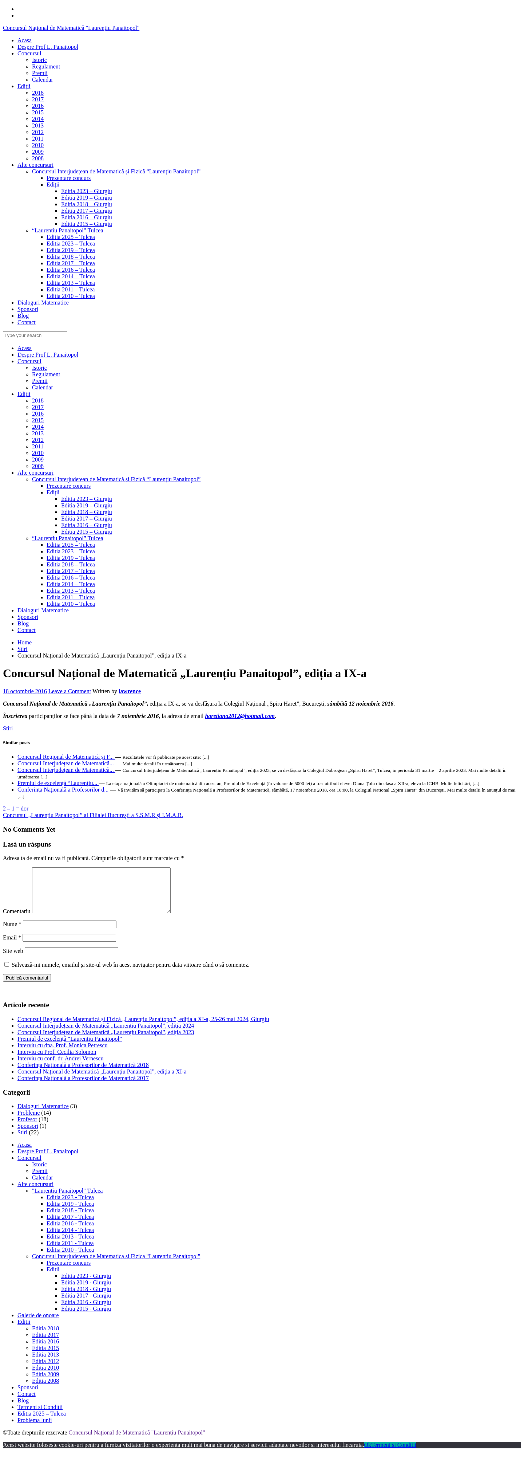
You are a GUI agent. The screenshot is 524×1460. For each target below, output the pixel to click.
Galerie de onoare (38, 1324)
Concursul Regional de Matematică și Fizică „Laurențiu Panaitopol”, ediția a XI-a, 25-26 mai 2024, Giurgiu (143, 1028)
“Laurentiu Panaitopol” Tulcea (67, 538)
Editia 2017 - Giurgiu (86, 1304)
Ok (368, 1454)
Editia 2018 (45, 1337)
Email (12, 946)
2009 (38, 459)
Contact (26, 630)
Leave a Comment (69, 691)
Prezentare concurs (69, 486)
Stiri (22, 649)
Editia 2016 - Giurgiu (86, 1311)
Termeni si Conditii (40, 1416)
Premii (40, 381)
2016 (38, 414)
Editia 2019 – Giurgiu (86, 505)
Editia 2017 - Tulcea (70, 1225)
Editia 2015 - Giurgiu (86, 1317)
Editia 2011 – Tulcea (71, 597)
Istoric (39, 368)
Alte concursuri (35, 473)
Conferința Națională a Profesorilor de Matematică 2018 (83, 1074)
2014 (38, 427)
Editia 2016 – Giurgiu (86, 525)
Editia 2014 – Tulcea (71, 584)
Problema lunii (34, 1429)
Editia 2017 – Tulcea (71, 571)
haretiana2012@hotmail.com (240, 716)
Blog (23, 623)
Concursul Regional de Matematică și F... (66, 757)
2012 (38, 440)
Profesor (27, 1128)
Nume (12, 933)
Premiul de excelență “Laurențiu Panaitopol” (69, 1047)
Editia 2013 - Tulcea (70, 1245)
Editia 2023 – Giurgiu (86, 499)
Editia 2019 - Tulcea (70, 1212)
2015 (38, 420)
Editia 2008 (45, 1389)
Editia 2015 (45, 1357)
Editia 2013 (45, 1363)
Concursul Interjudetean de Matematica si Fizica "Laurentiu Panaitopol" (116, 1265)
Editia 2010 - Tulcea (70, 1258)
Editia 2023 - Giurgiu (86, 1285)
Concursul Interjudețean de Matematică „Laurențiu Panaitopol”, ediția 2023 (105, 1041)
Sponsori (27, 617)
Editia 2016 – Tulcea (71, 577)
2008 (38, 466)
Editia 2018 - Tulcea (70, 1219)
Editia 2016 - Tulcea (70, 1232)
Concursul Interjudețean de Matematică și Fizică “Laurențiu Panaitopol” (116, 479)
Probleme (28, 1121)
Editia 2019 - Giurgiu (86, 1291)
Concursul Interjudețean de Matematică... (66, 763)
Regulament (46, 374)
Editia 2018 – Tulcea (71, 564)
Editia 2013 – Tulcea (71, 591)
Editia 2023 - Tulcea (70, 1206)
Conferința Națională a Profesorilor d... (63, 789)
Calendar (42, 387)
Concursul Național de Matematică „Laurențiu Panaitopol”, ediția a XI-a (101, 1080)
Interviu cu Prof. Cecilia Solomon (56, 1060)
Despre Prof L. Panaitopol (47, 355)
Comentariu (17, 920)
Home (24, 642)
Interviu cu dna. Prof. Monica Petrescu (62, 1054)
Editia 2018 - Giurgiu (86, 1298)
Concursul (29, 361)
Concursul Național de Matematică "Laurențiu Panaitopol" (71, 28)
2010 (38, 453)
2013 (38, 433)
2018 (38, 400)
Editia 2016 (45, 1350)
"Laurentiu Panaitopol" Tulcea (67, 1199)
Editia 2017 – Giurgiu (86, 518)
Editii (53, 1278)
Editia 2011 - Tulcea (70, 1252)
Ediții (24, 394)
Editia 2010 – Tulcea (71, 604)
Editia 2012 (45, 1370)
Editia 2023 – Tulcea (71, 551)
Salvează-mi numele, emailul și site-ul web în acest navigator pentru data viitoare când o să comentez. (131, 973)
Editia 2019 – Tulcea (71, 558)
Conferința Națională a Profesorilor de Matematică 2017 (83, 1087)
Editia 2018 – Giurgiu (86, 512)
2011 (37, 446)
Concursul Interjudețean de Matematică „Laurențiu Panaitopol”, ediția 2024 (105, 1034)
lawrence (130, 691)
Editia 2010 (45, 1376)
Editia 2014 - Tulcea (70, 1239)
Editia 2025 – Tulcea (71, 545)
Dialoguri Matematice (43, 610)
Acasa (24, 348)
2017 (38, 407)
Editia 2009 (45, 1383)
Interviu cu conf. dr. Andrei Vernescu (60, 1067)
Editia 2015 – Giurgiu (86, 532)
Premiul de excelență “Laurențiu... (58, 783)
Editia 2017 (45, 1344)
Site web (13, 960)
